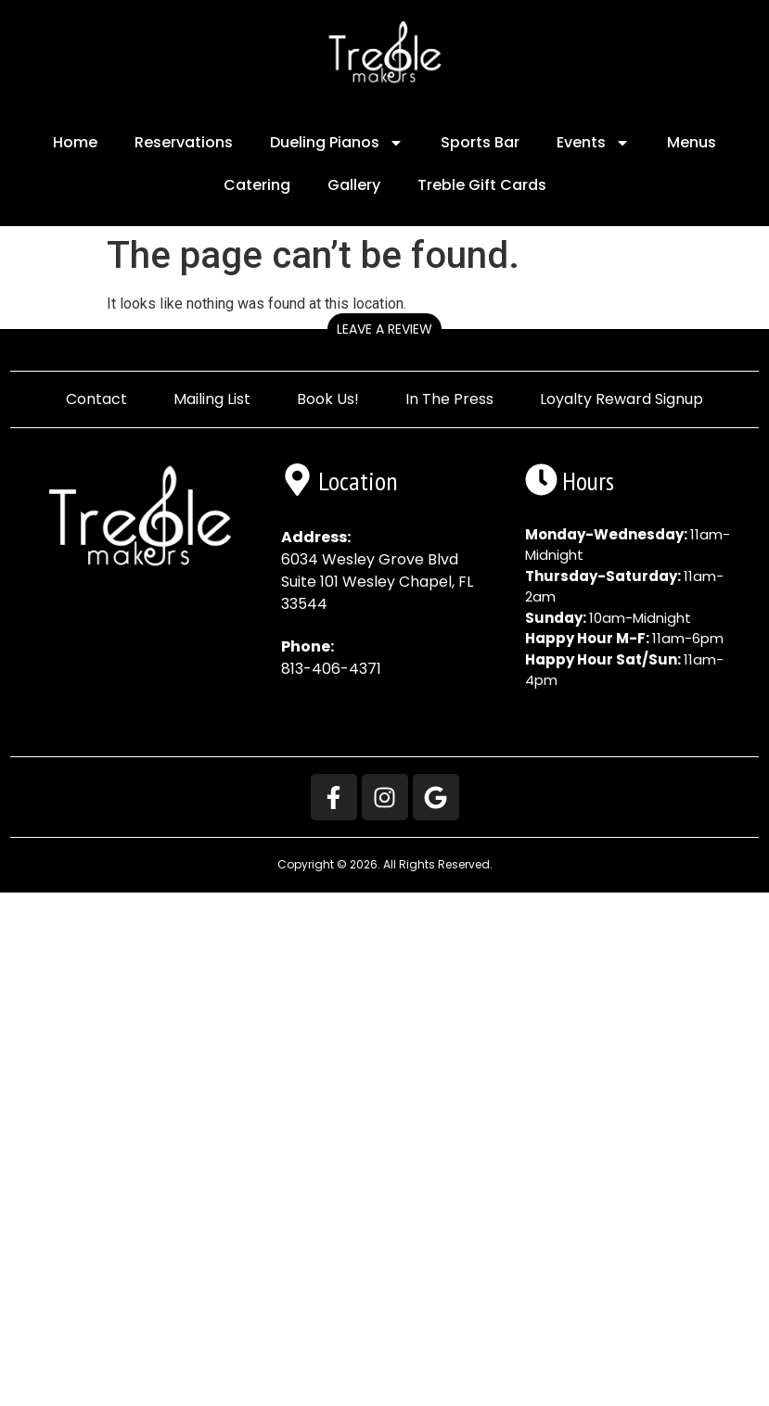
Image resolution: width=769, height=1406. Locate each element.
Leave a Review (384, 329)
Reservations (184, 142)
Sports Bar (480, 142)
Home (75, 142)
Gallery (353, 185)
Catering (257, 185)
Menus (691, 142)
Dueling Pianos (337, 142)
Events (593, 142)
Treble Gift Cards (481, 185)
